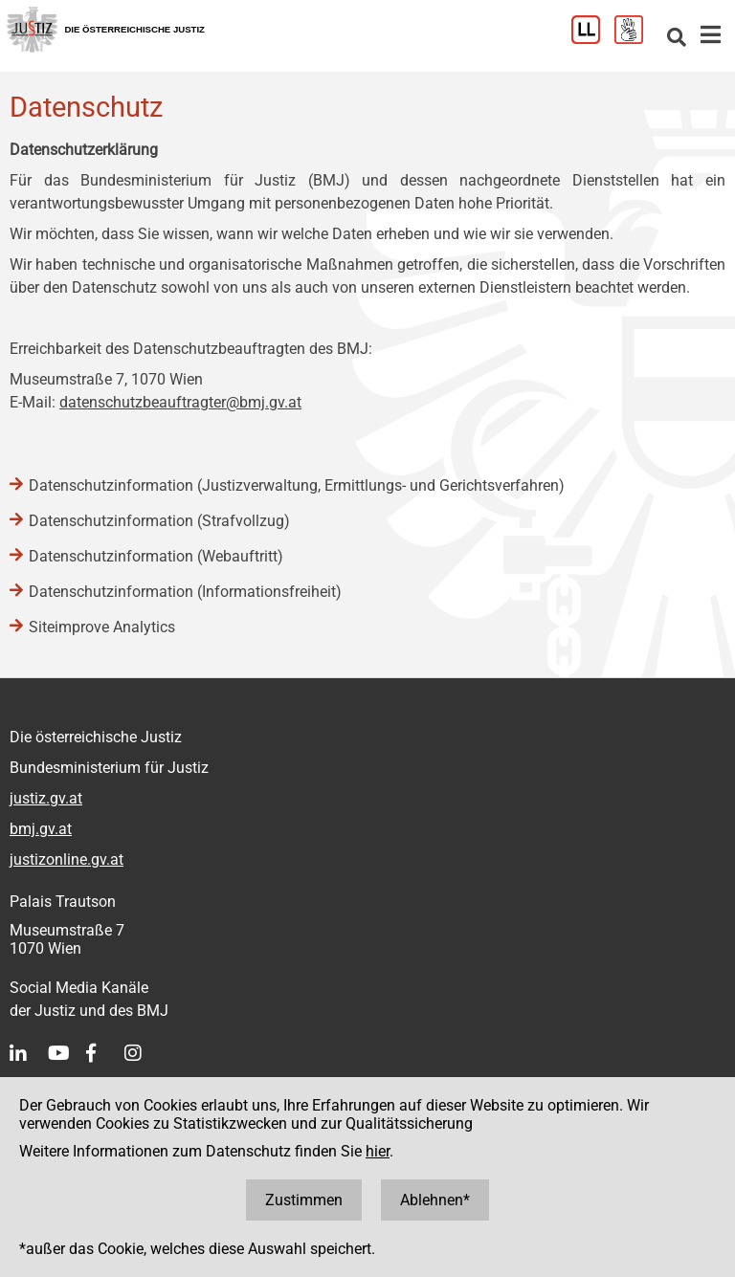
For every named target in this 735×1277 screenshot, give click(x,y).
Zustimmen (304, 1200)
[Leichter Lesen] (592, 39)
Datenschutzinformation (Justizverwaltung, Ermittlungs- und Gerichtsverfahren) (297, 485)
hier (378, 1151)
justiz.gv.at (46, 798)
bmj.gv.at (41, 829)
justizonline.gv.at (66, 859)
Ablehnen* (435, 1200)
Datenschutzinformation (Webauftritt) (156, 556)
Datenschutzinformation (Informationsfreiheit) (185, 592)
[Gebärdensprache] (635, 39)
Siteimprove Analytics (102, 627)
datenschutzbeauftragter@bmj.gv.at (180, 402)
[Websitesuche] (676, 39)
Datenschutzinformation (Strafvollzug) (159, 521)
